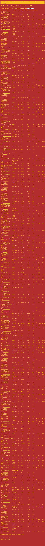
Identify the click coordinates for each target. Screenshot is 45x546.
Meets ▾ (23, 2)
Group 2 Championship (6, 313)
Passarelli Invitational (5, 53)
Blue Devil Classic (7, 124)
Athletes (29, 2)
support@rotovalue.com (9, 536)
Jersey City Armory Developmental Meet (7, 171)
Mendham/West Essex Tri (6, 119)
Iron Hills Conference (5, 39)
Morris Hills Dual (6, 416)
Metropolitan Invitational (6, 328)
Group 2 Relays (6, 26)
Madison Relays (6, 141)
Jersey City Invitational (5, 335)
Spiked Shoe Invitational (5, 208)
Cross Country (15, 8)
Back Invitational (6, 499)
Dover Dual (5, 440)
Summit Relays (6, 155)
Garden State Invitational (6, 477)
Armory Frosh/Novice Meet (7, 330)
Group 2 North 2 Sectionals (6, 17)
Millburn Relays (6, 109)
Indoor (19, 8)
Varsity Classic (6, 14)
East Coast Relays (7, 85)
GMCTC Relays (6, 465)
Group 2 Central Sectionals (6, 392)
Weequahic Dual (6, 129)
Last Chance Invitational (5, 473)
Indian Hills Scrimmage (5, 382)
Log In (4, 3)
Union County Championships (6, 22)
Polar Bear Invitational (5, 517)
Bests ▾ (35, 2)
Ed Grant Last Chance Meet (6, 318)
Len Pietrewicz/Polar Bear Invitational (6, 46)
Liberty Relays (6, 213)
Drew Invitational (6, 521)
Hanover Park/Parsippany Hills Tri (6, 149)
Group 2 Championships (6, 12)
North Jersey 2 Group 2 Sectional (7, 68)
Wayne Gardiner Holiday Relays (6, 61)
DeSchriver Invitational (5, 199)
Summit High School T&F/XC (9, 2)
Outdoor (22, 8)
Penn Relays (5, 117)
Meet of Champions (7, 218)
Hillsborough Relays (7, 435)
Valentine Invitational (5, 31)
